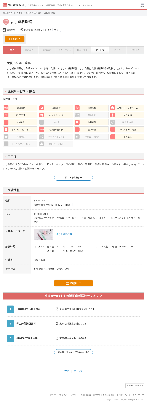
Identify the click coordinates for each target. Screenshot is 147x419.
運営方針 (97, 395)
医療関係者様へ (109, 395)
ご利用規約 (86, 395)
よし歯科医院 (65, 234)
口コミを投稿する (73, 177)
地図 (56, 30)
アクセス (78, 371)
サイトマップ (138, 395)
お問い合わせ (124, 395)
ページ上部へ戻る (136, 386)
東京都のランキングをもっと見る (73, 352)
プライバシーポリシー (69, 395)
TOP (66, 371)
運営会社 (53, 395)
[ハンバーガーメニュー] (142, 4)
